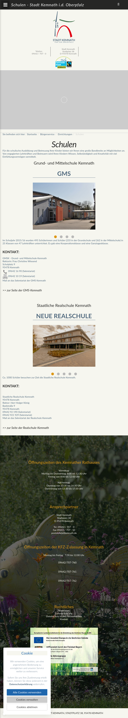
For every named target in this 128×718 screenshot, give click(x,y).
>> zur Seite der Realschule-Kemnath (26, 428)
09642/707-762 (67, 580)
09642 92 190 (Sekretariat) (17, 411)
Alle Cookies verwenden (27, 692)
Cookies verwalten (27, 699)
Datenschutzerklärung (20, 684)
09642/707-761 (67, 571)
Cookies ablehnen (27, 707)
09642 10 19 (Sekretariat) (19, 276)
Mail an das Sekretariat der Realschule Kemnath (27, 418)
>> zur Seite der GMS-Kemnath (22, 290)
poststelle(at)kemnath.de (64, 533)
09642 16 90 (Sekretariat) (19, 271)
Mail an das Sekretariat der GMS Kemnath (24, 280)
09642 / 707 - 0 (39, 53)
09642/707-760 (67, 562)
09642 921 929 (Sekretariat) (17, 414)
